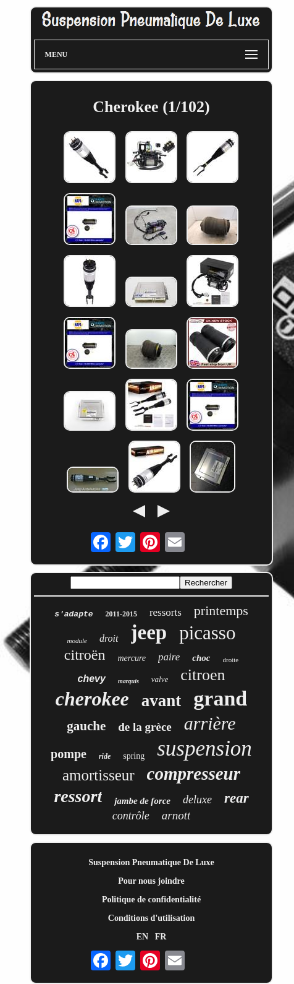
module (77, 640)
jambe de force (142, 801)
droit (109, 638)
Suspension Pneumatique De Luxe (151, 862)
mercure (131, 658)
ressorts (165, 612)
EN (142, 936)
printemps (221, 610)
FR (161, 936)
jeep (149, 632)
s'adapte (73, 614)
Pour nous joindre (151, 881)
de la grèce (145, 726)
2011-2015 (121, 614)
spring (134, 756)
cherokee (92, 699)
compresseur (193, 773)
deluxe (197, 799)
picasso (207, 633)
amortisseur (98, 775)
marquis (128, 681)
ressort (78, 796)
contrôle (130, 815)
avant (161, 700)
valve (159, 679)
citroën (85, 655)
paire (169, 657)
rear (236, 798)
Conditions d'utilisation (151, 918)
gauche (86, 726)
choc (201, 658)
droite (231, 659)
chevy (92, 678)
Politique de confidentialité (151, 899)
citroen (202, 675)
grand (220, 698)
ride (105, 756)
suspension (204, 748)
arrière (210, 723)
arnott (176, 815)
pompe (68, 754)
